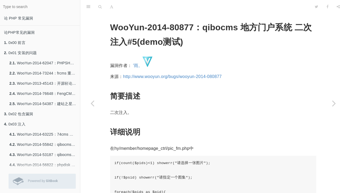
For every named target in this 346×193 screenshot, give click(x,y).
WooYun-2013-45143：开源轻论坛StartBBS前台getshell (44, 83)
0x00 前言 (14, 42)
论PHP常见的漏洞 (19, 32)
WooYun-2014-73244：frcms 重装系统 (44, 73)
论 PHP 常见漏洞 (18, 18)
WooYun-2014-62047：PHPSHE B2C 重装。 (44, 63)
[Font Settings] (111, 6)
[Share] (338, 6)
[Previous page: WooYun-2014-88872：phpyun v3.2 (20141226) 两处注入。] (92, 103)
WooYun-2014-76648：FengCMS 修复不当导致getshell (44, 93)
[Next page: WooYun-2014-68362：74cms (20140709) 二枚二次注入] (334, 103)
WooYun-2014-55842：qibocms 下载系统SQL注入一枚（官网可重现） (44, 144)
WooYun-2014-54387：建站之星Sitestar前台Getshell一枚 (44, 104)
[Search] (100, 6)
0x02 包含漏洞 (18, 114)
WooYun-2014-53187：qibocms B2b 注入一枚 (44, 155)
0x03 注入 (14, 124)
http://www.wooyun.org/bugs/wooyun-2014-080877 (172, 76)
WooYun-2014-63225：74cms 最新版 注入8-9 (44, 134)
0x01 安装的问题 (20, 53)
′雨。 (138, 65)
